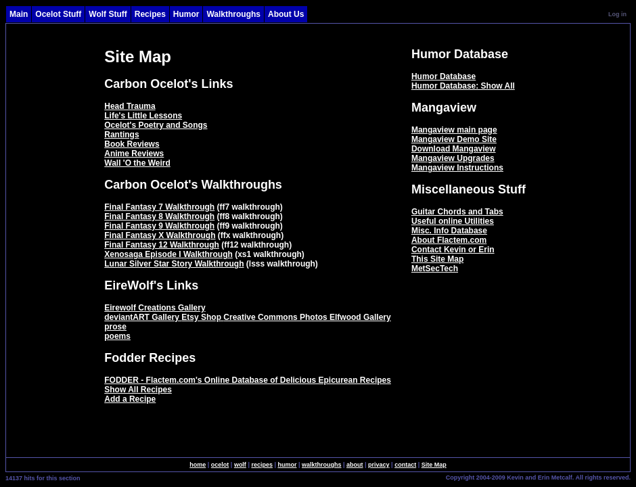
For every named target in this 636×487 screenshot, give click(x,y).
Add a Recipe (130, 399)
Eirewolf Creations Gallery (154, 307)
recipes (262, 464)
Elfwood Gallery (360, 317)
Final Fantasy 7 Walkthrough (159, 207)
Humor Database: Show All (463, 86)
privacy (379, 464)
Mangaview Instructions (457, 167)
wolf (240, 464)
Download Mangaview (453, 149)
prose (115, 326)
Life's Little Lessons (143, 115)
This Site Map (437, 259)
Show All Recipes (138, 389)
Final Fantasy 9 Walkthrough (159, 226)
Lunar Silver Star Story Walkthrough (174, 264)
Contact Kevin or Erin (453, 249)
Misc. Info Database (449, 230)
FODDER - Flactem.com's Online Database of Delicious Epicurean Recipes (247, 380)
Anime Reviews (134, 153)
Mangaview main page (454, 130)
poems (117, 336)
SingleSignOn (417, 477)
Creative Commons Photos (276, 317)
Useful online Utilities (452, 221)
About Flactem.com (448, 240)
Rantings (121, 134)
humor (286, 464)
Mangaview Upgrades (453, 158)
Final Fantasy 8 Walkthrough (159, 216)
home (197, 464)
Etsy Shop (202, 317)
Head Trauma (129, 106)
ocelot (220, 464)
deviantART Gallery (142, 317)
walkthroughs (322, 464)
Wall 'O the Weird (137, 163)
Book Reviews (131, 144)
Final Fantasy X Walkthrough (159, 235)
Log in (617, 14)
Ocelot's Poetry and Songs (155, 125)
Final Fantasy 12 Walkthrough (161, 245)
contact (405, 464)
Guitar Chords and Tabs (457, 211)
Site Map (434, 464)
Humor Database (443, 76)
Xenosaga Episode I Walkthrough (168, 254)
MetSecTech (434, 268)
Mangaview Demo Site (454, 139)
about (354, 464)
